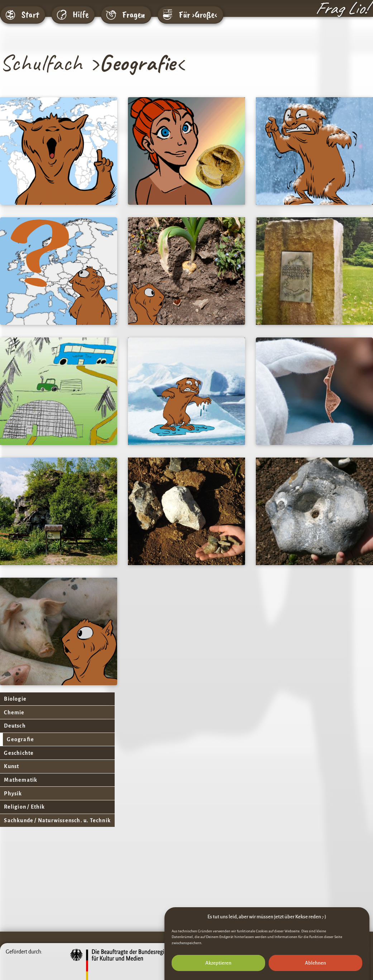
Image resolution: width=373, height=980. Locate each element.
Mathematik (20, 783)
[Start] (10, 14)
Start (30, 14)
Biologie (15, 699)
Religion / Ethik (24, 811)
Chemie (14, 713)
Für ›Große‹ (198, 14)
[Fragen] (111, 14)
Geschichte (19, 755)
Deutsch (14, 727)
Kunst (11, 769)
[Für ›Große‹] (167, 14)
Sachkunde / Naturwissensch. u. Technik (57, 825)
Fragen (133, 14)
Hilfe (81, 14)
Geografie (20, 741)
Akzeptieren (218, 963)
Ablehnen (315, 963)
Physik (13, 797)
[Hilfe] (61, 14)
